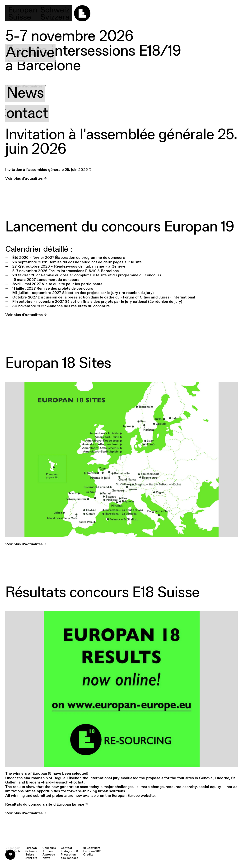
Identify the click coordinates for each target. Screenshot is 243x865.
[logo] (47, 13)
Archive (31, 53)
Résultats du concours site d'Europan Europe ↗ (46, 805)
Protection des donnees (69, 856)
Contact (33, 113)
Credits (88, 854)
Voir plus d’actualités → (26, 179)
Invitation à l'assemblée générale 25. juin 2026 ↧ (48, 170)
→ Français (12, 848)
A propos (36, 73)
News (25, 93)
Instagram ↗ (69, 851)
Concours (38, 33)
